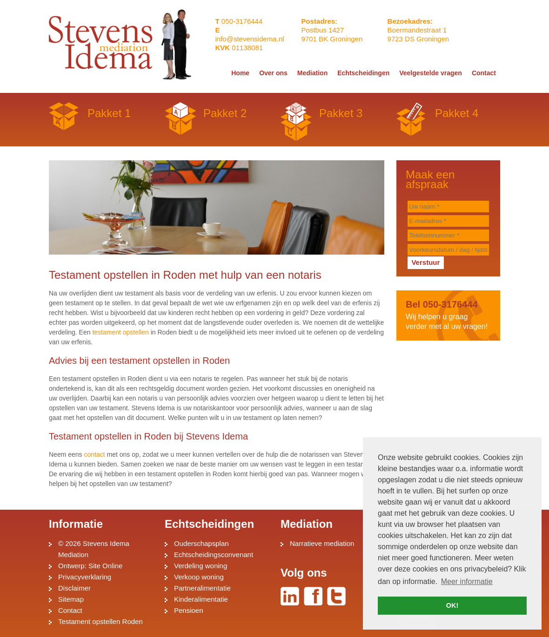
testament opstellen (120, 332)
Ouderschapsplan (201, 543)
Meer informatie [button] (467, 581)
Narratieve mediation (322, 543)
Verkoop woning (199, 577)
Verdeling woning (200, 566)
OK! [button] (452, 605)
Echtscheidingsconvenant (213, 554)
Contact (70, 610)
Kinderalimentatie (201, 599)
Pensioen (188, 610)
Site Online (105, 566)
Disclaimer (74, 588)
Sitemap (71, 599)
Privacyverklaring (84, 577)
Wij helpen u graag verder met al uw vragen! (448, 314)
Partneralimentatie (202, 588)
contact (94, 454)
